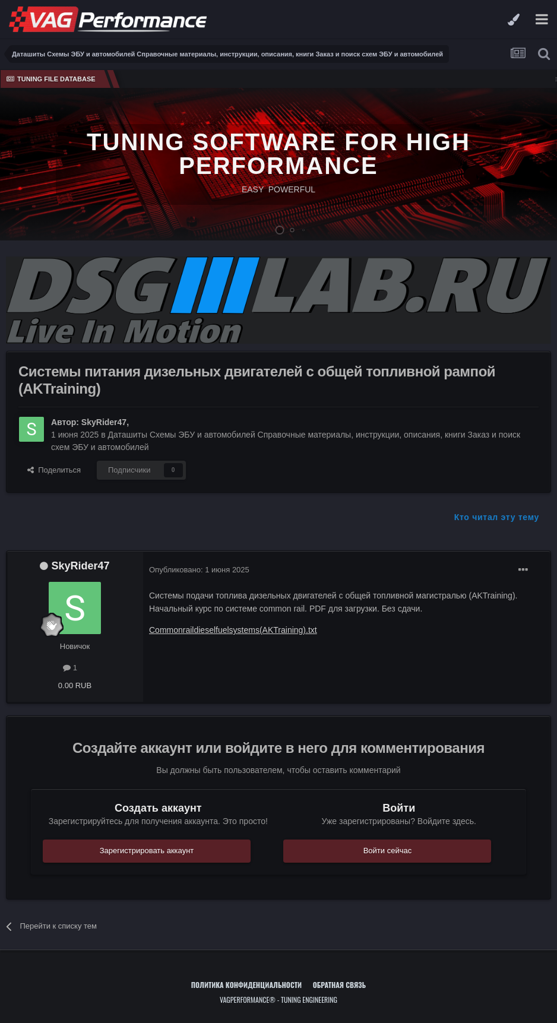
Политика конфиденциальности (246, 985)
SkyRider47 (103, 422)
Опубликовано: (199, 569)
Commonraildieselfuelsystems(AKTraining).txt (233, 630)
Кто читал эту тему (496, 517)
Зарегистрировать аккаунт (147, 850)
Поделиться (54, 469)
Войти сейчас (387, 850)
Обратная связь (339, 985)
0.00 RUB (74, 685)
